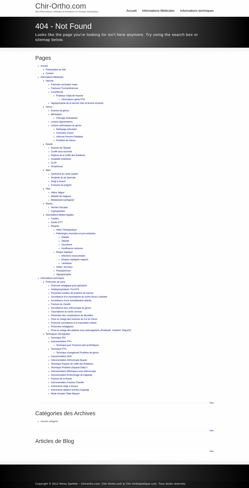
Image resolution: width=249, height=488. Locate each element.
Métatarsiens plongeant (62, 200)
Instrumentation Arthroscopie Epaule (69, 360)
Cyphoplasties (58, 211)
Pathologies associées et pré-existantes (75, 233)
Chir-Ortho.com (60, 6)
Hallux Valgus (57, 192)
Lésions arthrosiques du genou (66, 125)
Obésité (65, 241)
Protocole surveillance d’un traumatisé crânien (74, 323)
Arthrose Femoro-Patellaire (69, 136)
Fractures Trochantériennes (64, 88)
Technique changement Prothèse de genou (77, 352)
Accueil (131, 10)
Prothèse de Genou (65, 140)
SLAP (54, 162)
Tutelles (55, 218)
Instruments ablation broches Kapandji (70, 390)
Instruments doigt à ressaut (64, 386)
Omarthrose (57, 166)
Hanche (49, 81)
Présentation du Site (56, 69)
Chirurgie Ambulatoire (67, 118)
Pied (48, 188)
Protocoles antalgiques (62, 326)
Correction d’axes (64, 133)
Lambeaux (66, 263)
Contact (49, 73)
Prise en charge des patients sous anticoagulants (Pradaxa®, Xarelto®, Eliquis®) (91, 330)
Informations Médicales (158, 10)
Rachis (49, 203)
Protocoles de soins (55, 282)
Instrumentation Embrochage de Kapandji (71, 375)
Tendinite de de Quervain (63, 177)
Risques (55, 226)
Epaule (49, 144)
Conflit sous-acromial (61, 151)
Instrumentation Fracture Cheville (67, 382)
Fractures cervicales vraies (64, 84)
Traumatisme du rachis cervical (66, 311)
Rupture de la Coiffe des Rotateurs (68, 155)
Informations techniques (197, 10)
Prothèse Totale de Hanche (69, 95)
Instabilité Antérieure (61, 159)
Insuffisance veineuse (72, 248)
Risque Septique (64, 252)
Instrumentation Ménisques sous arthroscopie (73, 371)
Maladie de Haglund (61, 196)
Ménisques (56, 114)
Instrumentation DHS (61, 356)
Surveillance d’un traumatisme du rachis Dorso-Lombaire (79, 296)
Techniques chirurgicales (58, 334)
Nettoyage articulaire (66, 129)
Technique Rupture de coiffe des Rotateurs (72, 364)
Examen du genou (60, 110)
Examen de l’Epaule (61, 148)
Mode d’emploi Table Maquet (65, 393)
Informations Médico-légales (60, 215)
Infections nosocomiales (73, 256)
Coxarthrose (57, 92)
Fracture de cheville (60, 304)
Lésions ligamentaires (62, 121)
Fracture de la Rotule (61, 378)
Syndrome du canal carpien (64, 174)
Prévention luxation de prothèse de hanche (72, 293)
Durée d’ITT (57, 222)
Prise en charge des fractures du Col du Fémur (74, 319)
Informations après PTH (73, 99)
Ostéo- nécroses (64, 267)
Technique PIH (58, 337)
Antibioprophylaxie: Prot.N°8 (65, 289)
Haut (212, 403)
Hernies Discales (59, 207)
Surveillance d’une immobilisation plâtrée (71, 300)
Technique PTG (58, 349)
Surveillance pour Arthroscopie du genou (71, 308)
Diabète (65, 237)
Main (48, 170)
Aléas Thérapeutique (66, 229)
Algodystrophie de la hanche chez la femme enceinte (77, 103)
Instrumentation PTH (61, 341)
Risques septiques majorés (74, 259)
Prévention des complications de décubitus (72, 315)
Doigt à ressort (58, 181)
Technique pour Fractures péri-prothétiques (77, 345)
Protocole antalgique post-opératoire (69, 285)
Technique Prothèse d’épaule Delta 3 (69, 367)
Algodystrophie (63, 274)
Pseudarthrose (63, 270)
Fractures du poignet (61, 185)
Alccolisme (66, 244)
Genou (49, 107)
